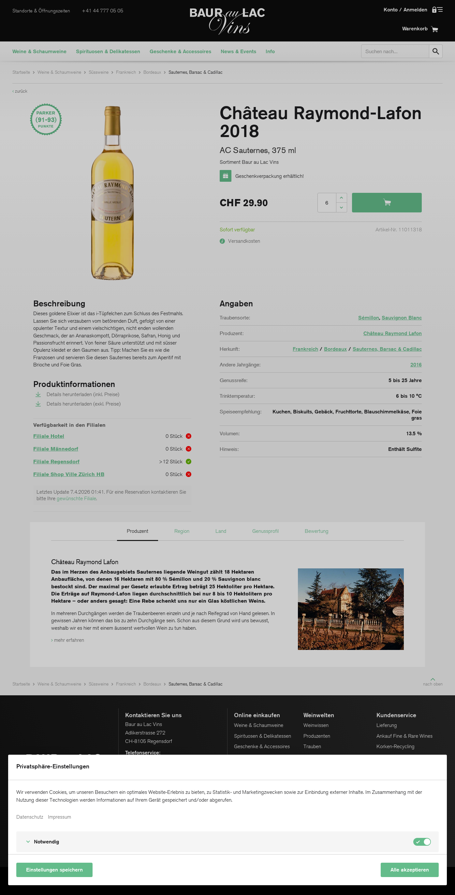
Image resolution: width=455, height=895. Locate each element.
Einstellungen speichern (54, 870)
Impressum (59, 817)
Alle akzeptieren (409, 870)
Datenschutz (29, 817)
